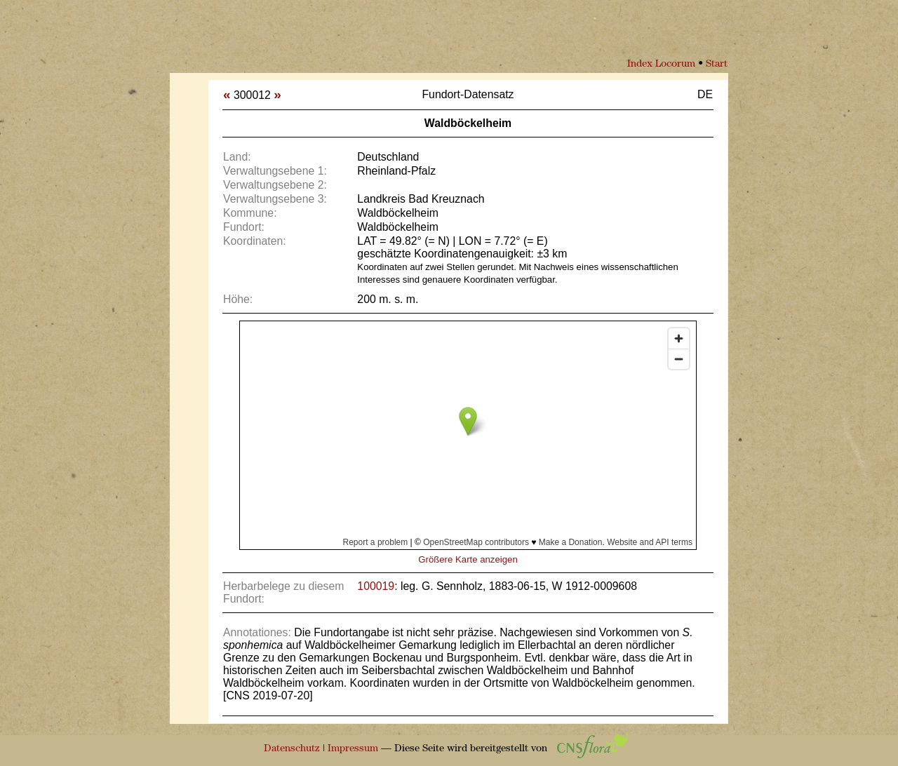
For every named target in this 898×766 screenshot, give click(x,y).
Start (717, 64)
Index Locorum (661, 64)
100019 (375, 586)
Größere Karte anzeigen (467, 559)
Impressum (353, 748)
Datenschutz (292, 748)
